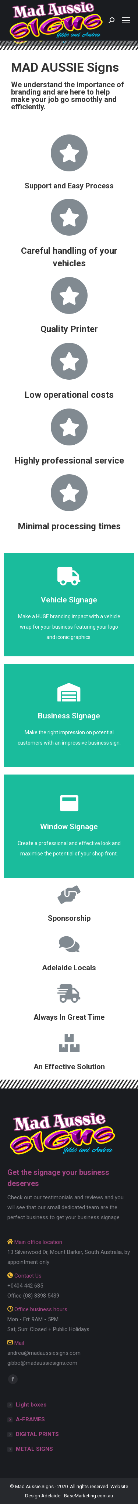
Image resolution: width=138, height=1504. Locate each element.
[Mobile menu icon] (126, 20)
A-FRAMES (30, 1419)
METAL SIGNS (34, 1449)
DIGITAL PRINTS (37, 1434)
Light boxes (31, 1404)
